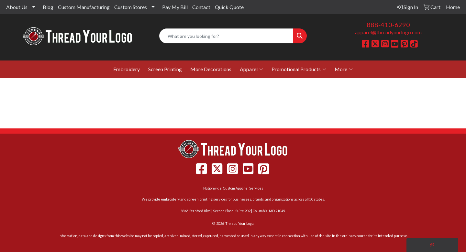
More (344, 69)
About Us (17, 7)
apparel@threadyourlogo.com (388, 32)
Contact (201, 7)
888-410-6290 (388, 24)
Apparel (251, 69)
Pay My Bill (175, 7)
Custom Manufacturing (84, 7)
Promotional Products (299, 69)
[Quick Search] (226, 35)
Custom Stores (130, 7)
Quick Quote (229, 7)
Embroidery (126, 69)
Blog (48, 7)
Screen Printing (165, 69)
